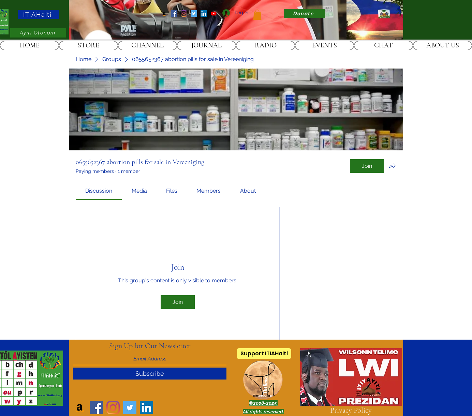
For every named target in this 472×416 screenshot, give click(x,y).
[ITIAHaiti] (38, 14)
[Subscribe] (149, 374)
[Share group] (392, 166)
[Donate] (304, 13)
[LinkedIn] (204, 13)
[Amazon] (164, 13)
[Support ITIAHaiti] (264, 353)
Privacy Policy (351, 410)
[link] (257, 15)
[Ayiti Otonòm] (38, 33)
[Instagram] (184, 13)
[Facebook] (174, 13)
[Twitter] (194, 13)
